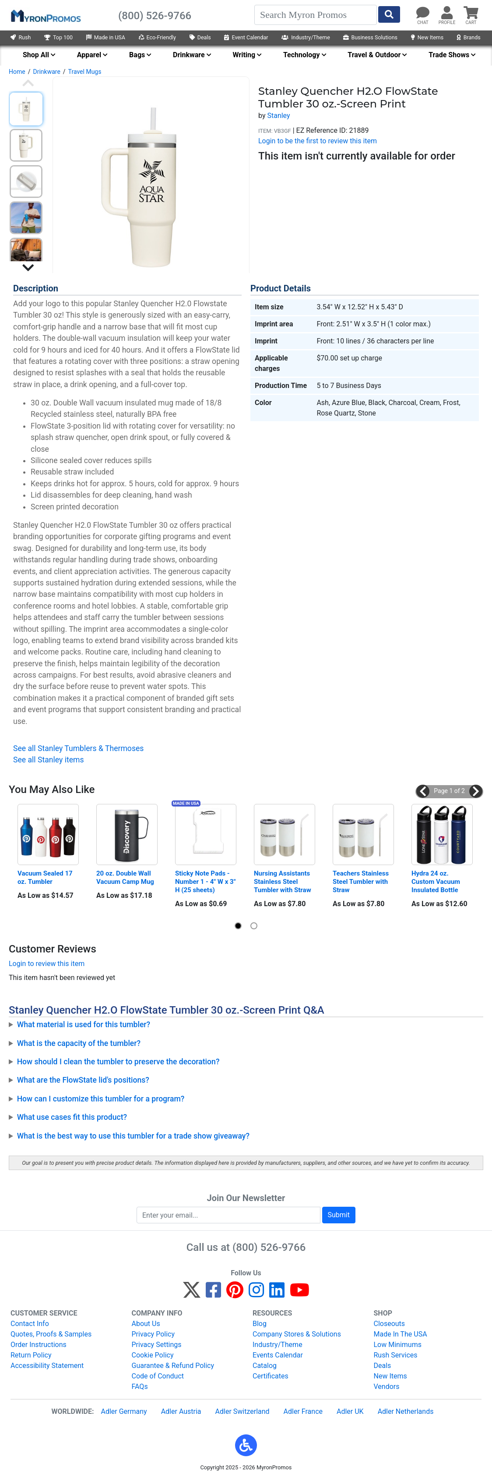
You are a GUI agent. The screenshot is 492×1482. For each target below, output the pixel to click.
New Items (427, 37)
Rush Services (396, 1355)
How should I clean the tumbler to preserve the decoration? (118, 1061)
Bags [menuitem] (137, 55)
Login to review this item (46, 963)
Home (17, 71)
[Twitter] (191, 1294)
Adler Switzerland (242, 1411)
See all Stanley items (48, 759)
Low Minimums (398, 1344)
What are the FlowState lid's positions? (83, 1080)
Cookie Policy (153, 1355)
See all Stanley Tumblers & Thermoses (78, 748)
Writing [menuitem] (243, 55)
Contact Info (30, 1323)
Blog (260, 1323)
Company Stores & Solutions (297, 1334)
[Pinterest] (235, 1294)
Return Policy (31, 1355)
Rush (21, 37)
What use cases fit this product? (72, 1117)
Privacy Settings (157, 1344)
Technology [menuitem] (301, 55)
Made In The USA (400, 1334)
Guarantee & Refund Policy (173, 1365)
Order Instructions (39, 1344)
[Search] (315, 15)
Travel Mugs (85, 71)
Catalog (265, 1365)
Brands (469, 37)
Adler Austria (181, 1411)
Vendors (387, 1386)
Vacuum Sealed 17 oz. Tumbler (46, 877)
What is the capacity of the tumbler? (79, 1043)
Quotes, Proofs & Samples (51, 1334)
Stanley (278, 115)
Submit (339, 1215)
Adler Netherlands (406, 1411)
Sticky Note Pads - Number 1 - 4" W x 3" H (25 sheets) (205, 881)
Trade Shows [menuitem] (449, 55)
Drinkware (46, 71)
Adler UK (350, 1411)
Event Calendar (246, 37)
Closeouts (389, 1323)
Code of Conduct (158, 1376)
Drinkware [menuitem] (189, 55)
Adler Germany (124, 1411)
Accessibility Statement (47, 1365)
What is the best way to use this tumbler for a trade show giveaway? (133, 1136)
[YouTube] (299, 1294)
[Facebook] (213, 1294)
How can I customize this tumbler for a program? (101, 1098)
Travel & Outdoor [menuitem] (374, 55)
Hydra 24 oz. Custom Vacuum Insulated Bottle (436, 881)
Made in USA (105, 37)
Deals (200, 37)
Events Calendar (278, 1355)
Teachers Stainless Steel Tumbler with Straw (361, 881)
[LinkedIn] (277, 1294)
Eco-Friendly (157, 37)
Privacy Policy (153, 1334)
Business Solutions (370, 37)
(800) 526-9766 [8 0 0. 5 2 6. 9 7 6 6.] (269, 1247)
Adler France (303, 1411)
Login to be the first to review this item (317, 141)
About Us (146, 1323)
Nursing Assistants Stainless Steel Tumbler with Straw (283, 881)
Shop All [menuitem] (36, 55)
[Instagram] (256, 1294)
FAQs (140, 1386)
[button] (422, 791)
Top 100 (58, 37)
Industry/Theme (305, 37)
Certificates (270, 1376)
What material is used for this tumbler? (83, 1024)
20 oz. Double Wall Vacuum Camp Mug (125, 877)
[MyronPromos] (45, 15)
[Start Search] (389, 14)
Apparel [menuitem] (89, 55)
